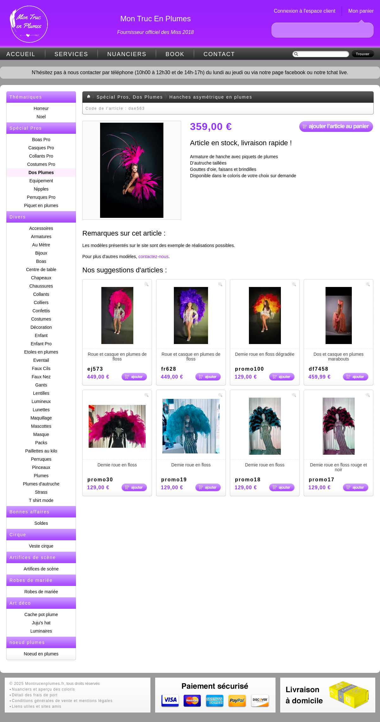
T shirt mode (41, 500)
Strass (41, 492)
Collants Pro (41, 156)
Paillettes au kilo (41, 450)
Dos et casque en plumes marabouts (338, 324)
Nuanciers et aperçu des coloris (43, 689)
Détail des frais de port (35, 695)
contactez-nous (153, 256)
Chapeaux (41, 277)
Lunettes (41, 409)
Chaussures (41, 286)
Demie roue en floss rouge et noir (338, 435)
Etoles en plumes (41, 351)
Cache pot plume (41, 614)
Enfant (41, 335)
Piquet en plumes (41, 205)
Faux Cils (41, 368)
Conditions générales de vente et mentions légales (62, 701)
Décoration (41, 327)
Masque (41, 434)
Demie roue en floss (117, 432)
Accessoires (41, 228)
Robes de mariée (41, 591)
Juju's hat (41, 622)
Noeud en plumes (41, 653)
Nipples (41, 189)
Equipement (41, 180)
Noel (41, 116)
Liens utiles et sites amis (36, 706)
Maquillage (41, 417)
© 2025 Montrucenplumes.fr (37, 683)
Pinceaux (41, 467)
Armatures (41, 236)
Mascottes (41, 426)
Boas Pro (41, 139)
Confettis (41, 310)
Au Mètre (41, 244)
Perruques (41, 459)
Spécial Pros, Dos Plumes (130, 97)
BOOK (175, 54)
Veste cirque (41, 546)
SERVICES (71, 54)
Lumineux (41, 401)
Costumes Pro (41, 164)
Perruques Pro (41, 197)
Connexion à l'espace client (304, 11)
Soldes (41, 523)
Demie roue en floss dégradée (264, 322)
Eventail (41, 360)
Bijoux (41, 253)
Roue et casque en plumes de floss (117, 324)
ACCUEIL (20, 54)
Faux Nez (41, 376)
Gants (41, 384)
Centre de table (41, 269)
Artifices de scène (41, 568)
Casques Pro (41, 147)
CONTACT (219, 54)
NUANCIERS (127, 54)
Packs (41, 442)
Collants (41, 294)
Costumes (41, 319)
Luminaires (41, 631)
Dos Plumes (41, 172)
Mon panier (361, 11)
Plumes (41, 475)
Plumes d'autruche (41, 483)
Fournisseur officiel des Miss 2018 (155, 32)
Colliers (41, 302)
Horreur (41, 108)
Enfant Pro (41, 343)
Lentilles (41, 393)
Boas (41, 261)
